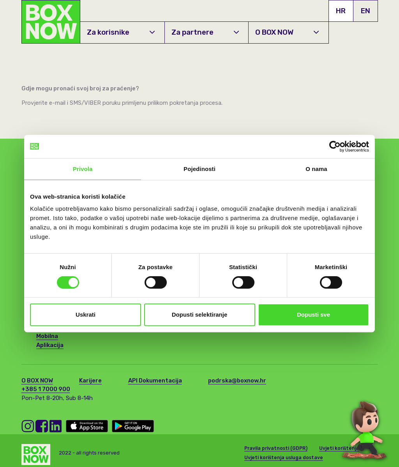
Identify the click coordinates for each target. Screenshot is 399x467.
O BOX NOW (287, 32)
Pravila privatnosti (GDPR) (275, 446)
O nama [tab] (316, 169)
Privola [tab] (83, 169)
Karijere (90, 380)
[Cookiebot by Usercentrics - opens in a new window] (335, 146)
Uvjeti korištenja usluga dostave (283, 455)
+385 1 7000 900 (45, 389)
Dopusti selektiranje (200, 314)
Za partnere (205, 32)
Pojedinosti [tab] (199, 169)
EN (365, 10)
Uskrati (85, 314)
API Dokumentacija (155, 380)
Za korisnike (121, 32)
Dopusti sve (313, 314)
